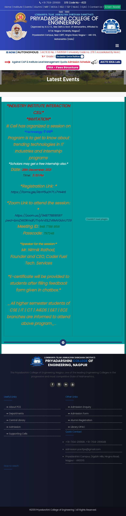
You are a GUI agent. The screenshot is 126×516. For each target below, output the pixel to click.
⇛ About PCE (13, 407)
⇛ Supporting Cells (16, 434)
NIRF (46, 7)
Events (28, 7)
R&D (62, 7)
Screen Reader (112, 7)
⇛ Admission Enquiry (79, 407)
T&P (68, 7)
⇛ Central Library (15, 420)
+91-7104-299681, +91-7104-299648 (85, 442)
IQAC (84, 7)
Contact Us (96, 7)
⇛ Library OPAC (76, 427)
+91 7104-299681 (51, 3)
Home (8, 7)
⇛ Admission (13, 427)
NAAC (76, 7)
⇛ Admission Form (78, 413)
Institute (17, 7)
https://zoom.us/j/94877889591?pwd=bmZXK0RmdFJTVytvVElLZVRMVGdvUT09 (38, 218)
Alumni (38, 7)
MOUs (54, 7)
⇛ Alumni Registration (80, 420)
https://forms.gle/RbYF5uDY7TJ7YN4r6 (38, 192)
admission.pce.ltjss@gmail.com (83, 449)
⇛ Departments (15, 413)
